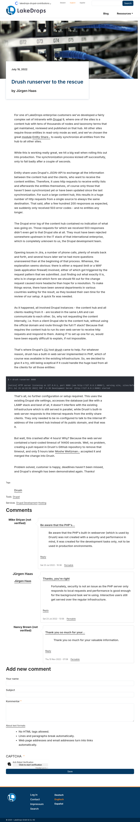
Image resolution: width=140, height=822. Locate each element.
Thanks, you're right (56, 578)
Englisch (73, 3)
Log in (34, 794)
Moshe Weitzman (67, 451)
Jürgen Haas (22, 581)
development (84, 241)
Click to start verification (30, 765)
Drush (18, 490)
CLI (46, 349)
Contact (35, 799)
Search (34, 808)
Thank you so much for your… (65, 632)
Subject (10, 690)
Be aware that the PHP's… (57, 525)
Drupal (57, 119)
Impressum (36, 804)
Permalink (68, 565)
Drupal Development (27, 502)
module (27, 137)
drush (58, 349)
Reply (43, 556)
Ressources (124, 13)
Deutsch (63, 3)
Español (82, 3)
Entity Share (41, 137)
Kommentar (13, 701)
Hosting (42, 502)
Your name (12, 678)
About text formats (15, 725)
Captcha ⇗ (42, 768)
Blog (106, 13)
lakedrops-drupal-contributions (35, 3)
